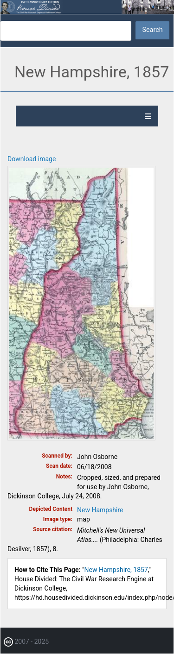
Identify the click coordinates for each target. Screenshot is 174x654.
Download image (31, 159)
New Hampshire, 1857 (116, 569)
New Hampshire (100, 510)
